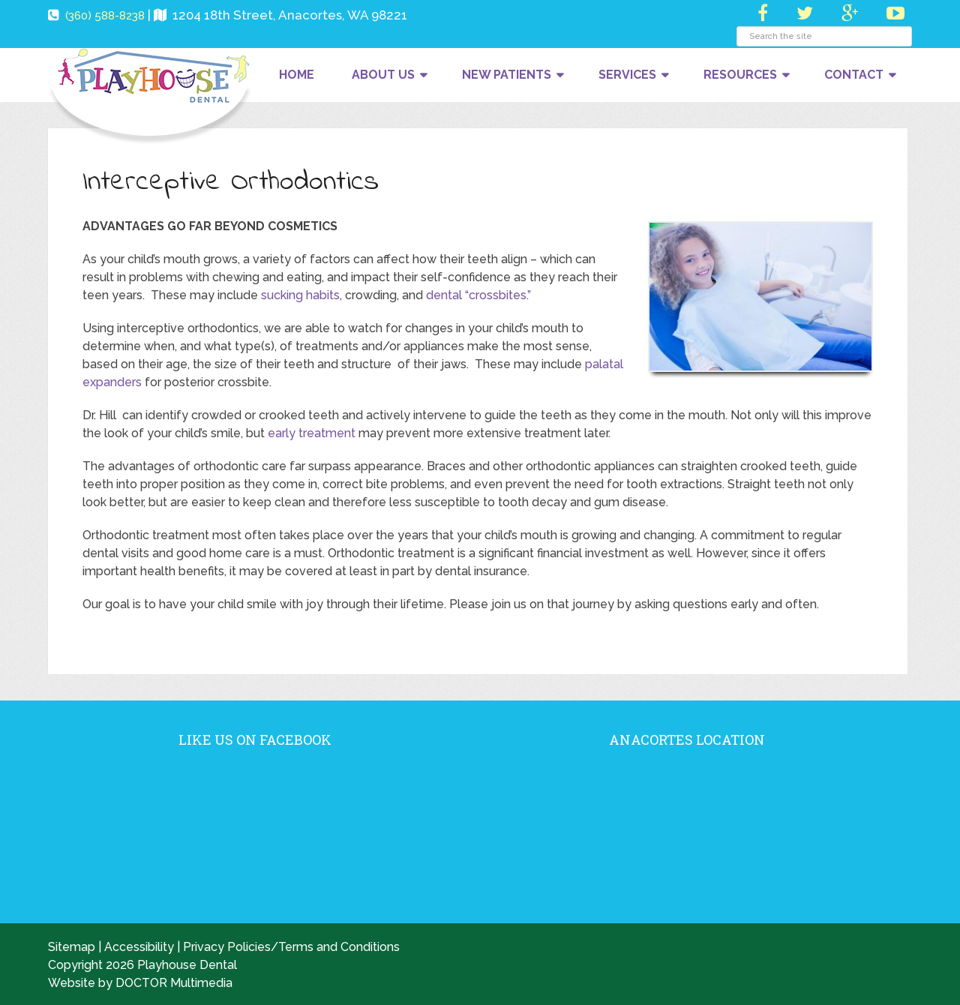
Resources (740, 75)
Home (296, 75)
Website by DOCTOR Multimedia (140, 983)
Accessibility (139, 947)
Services (627, 75)
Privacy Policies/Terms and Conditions (291, 947)
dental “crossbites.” (478, 295)
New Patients (506, 75)
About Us (383, 75)
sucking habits (300, 295)
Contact (854, 75)
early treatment (312, 433)
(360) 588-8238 (105, 15)
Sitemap (71, 947)
